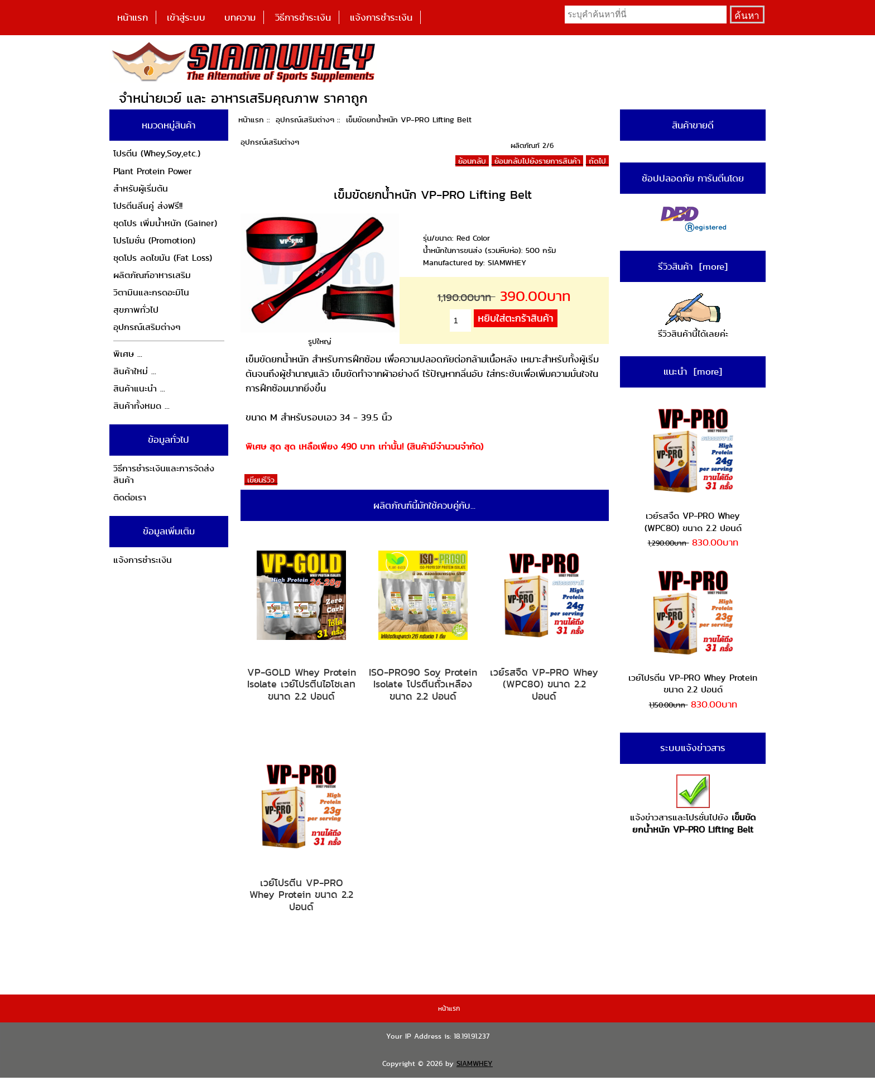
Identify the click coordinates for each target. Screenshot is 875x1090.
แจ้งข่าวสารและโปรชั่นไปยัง (693, 805)
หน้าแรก (132, 17)
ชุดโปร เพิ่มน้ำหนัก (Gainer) (165, 223)
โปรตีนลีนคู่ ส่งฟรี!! (147, 205)
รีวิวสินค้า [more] (693, 266)
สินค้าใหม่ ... (134, 371)
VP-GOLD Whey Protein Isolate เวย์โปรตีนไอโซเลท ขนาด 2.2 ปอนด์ (301, 684)
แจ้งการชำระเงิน (381, 17)
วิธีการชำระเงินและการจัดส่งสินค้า (163, 474)
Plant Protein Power (152, 171)
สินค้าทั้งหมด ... (141, 405)
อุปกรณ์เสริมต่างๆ (305, 119)
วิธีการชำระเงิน (303, 17)
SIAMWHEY (474, 1063)
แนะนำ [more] (693, 371)
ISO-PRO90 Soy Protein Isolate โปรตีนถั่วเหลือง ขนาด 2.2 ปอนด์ (423, 684)
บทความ (240, 17)
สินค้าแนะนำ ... (139, 388)
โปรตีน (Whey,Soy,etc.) (156, 153)
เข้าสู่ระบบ (186, 17)
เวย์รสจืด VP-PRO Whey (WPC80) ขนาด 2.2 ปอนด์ (544, 684)
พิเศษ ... (127, 353)
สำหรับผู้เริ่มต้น (140, 188)
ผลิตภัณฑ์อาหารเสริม (152, 275)
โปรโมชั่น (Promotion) (154, 240)
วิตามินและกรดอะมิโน (151, 292)
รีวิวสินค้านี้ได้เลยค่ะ (693, 317)
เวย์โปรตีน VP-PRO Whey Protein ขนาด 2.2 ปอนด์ (301, 895)
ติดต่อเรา (129, 497)
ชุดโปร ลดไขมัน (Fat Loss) (162, 257)
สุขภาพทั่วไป (135, 309)
